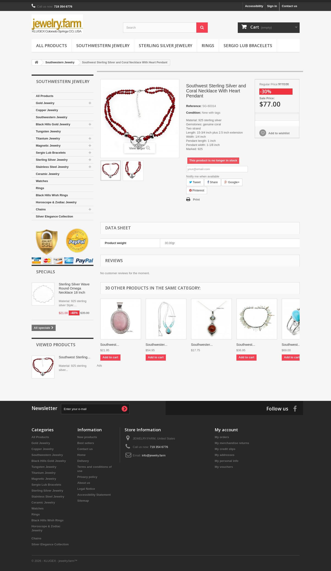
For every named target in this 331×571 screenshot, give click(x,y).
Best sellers (85, 440)
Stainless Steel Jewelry (52, 164)
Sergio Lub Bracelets (248, 43)
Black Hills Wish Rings (52, 193)
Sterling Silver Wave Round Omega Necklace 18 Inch (74, 286)
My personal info (226, 458)
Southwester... (156, 342)
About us (83, 480)
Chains (41, 207)
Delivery (83, 458)
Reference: (194, 103)
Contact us (289, 3)
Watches (42, 178)
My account (226, 427)
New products (87, 435)
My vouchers (224, 464)
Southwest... (109, 342)
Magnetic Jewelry (48, 143)
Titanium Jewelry (48, 136)
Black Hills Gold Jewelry (53, 122)
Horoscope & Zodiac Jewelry (56, 200)
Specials (45, 269)
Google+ (231, 180)
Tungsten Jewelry (48, 129)
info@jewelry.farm (153, 453)
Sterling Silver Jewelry (165, 43)
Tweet (195, 180)
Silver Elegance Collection (54, 214)
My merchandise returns (232, 440)
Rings (208, 43)
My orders (222, 435)
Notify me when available (202, 174)
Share (212, 180)
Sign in (272, 3)
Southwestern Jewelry (102, 43)
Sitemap (83, 498)
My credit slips (225, 446)
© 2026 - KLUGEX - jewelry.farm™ (54, 558)
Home (81, 452)
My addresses (224, 452)
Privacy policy (87, 474)
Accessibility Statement (94, 492)
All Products (51, 43)
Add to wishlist (279, 131)
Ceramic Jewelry (48, 171)
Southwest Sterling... (74, 355)
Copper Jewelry (47, 108)
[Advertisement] (200, 375)
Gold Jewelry (45, 100)
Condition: (193, 110)
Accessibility (254, 3)
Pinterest (196, 188)
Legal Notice (86, 486)
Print (196, 197)
